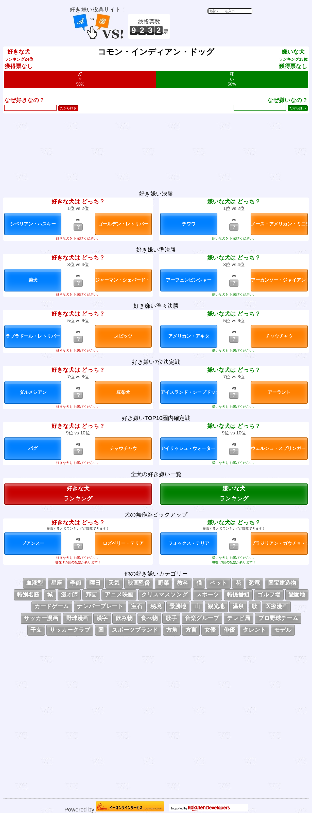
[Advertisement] (211, 26)
